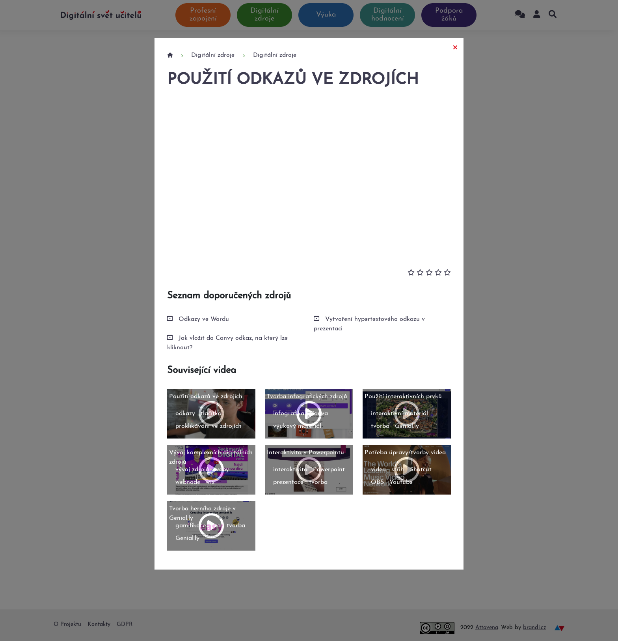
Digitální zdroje (213, 55)
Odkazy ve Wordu (204, 319)
